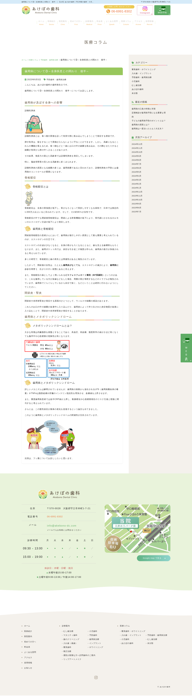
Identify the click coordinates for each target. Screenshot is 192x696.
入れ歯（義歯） (70, 644)
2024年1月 (137, 192)
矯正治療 (67, 652)
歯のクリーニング (71, 640)
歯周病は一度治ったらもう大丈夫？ (149, 132)
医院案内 (57, 21)
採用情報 (160, 21)
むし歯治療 (137, 85)
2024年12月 (138, 148)
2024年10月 (138, 156)
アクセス (146, 21)
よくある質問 (115, 21)
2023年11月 (138, 200)
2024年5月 (137, 176)
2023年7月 (137, 216)
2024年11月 (138, 152)
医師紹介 (43, 21)
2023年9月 (137, 208)
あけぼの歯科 (138, 89)
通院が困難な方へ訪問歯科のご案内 (80, 656)
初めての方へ (72, 21)
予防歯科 (93, 636)
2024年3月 (137, 184)
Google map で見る (153, 558)
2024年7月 (137, 168)
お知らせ (28, 668)
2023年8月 (137, 212)
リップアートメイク (73, 660)
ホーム (31, 21)
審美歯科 (67, 648)
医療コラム (132, 21)
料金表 (100, 21)
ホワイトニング (96, 648)
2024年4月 (137, 180)
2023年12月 (138, 196)
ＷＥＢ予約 (186, 347)
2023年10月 (138, 204)
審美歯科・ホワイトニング (144, 69)
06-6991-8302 (58, 517)
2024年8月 (137, 164)
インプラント (95, 644)
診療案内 (88, 21)
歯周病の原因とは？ (141, 129)
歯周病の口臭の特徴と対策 (144, 109)
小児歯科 (136, 81)
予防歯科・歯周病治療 (57, 79)
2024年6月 (137, 172)
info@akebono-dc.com (64, 526)
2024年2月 (137, 188)
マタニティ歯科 (70, 636)
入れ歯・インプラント (142, 73)
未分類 (135, 93)
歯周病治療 (94, 640)
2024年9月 (137, 160)
